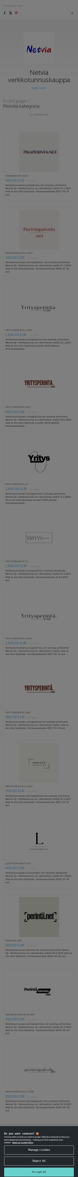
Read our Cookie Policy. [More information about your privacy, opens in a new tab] (22, 1147)
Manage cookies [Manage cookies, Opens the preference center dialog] (39, 1154)
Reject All (39, 1165)
